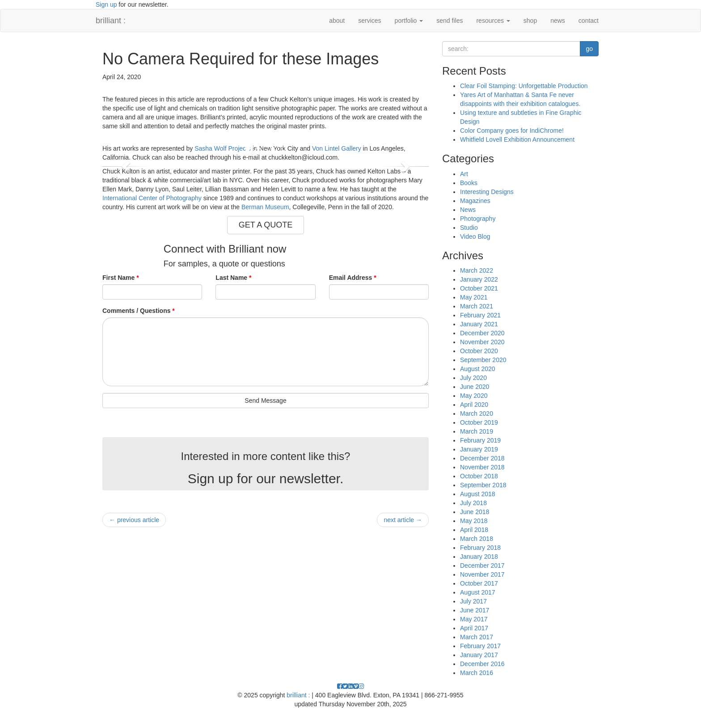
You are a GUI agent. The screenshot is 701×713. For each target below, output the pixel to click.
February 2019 (480, 440)
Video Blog (475, 236)
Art (464, 173)
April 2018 (474, 529)
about (337, 20)
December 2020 (482, 333)
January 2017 (479, 654)
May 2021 (473, 297)
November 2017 (482, 574)
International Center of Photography (152, 198)
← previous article (134, 519)
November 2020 (482, 342)
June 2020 (474, 386)
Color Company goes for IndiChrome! (512, 130)
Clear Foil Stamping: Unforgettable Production (524, 85)
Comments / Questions (138, 310)
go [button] (589, 48)
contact (589, 20)
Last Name (233, 277)
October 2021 (479, 288)
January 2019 (479, 449)
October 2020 (479, 350)
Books (468, 182)
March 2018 (476, 538)
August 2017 (477, 592)
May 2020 (473, 395)
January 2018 (479, 556)
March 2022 (476, 270)
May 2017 (473, 619)
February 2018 (480, 547)
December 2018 (482, 458)
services (369, 20)
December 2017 (482, 565)
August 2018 (477, 494)
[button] (127, 166)
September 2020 (483, 359)
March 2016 (476, 672)
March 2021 (476, 306)
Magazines (475, 200)
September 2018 (483, 485)
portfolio (409, 20)
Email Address (352, 277)
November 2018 (482, 467)
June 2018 (474, 511)
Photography (477, 218)
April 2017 (474, 628)
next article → (403, 519)
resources (493, 20)
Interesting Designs (487, 191)
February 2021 (480, 315)
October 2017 (479, 583)
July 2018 (473, 502)
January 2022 (479, 279)
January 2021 (479, 324)
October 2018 (479, 476)
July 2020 (473, 377)
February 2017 (480, 646)
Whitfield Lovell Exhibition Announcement (517, 139)
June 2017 (474, 610)
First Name (120, 277)
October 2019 (479, 422)
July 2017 (473, 601)
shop (530, 20)
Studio (469, 227)
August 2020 (477, 368)
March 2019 (476, 431)
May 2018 (473, 520)
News (468, 209)
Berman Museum (265, 207)
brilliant (111, 20)
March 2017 (476, 637)
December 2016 (482, 663)
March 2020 (476, 413)
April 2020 (474, 404)
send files (449, 20)
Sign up (106, 4)
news (557, 20)
